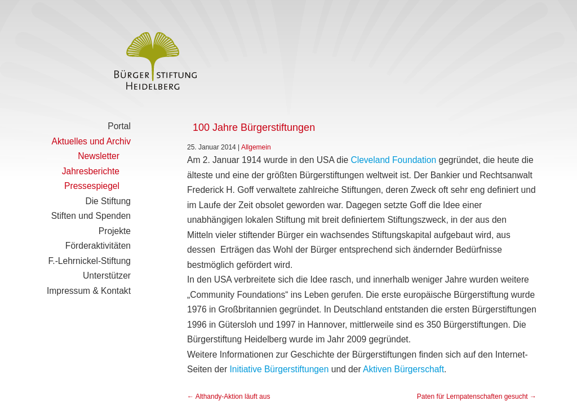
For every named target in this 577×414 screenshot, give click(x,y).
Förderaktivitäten (98, 245)
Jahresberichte (90, 171)
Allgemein (256, 147)
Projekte (115, 231)
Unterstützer (107, 275)
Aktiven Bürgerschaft (403, 369)
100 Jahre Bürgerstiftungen (254, 127)
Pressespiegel (91, 186)
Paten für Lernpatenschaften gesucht (476, 396)
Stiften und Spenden (91, 216)
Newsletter (98, 156)
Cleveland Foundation (393, 160)
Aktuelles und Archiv (91, 141)
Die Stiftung (108, 201)
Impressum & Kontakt (89, 291)
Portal (119, 126)
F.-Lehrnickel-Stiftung (89, 261)
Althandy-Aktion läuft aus (228, 396)
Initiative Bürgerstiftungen (279, 369)
